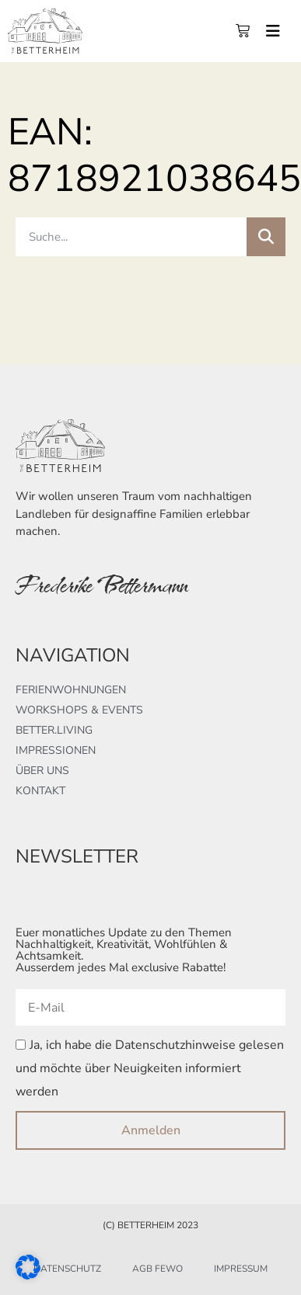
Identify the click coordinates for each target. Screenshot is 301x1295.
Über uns (42, 770)
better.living (54, 730)
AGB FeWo (157, 1268)
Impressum (241, 1268)
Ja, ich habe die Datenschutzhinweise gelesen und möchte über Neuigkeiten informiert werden (150, 1069)
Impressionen (56, 750)
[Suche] (266, 236)
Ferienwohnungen (71, 689)
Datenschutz (67, 1268)
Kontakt (40, 790)
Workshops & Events (79, 710)
